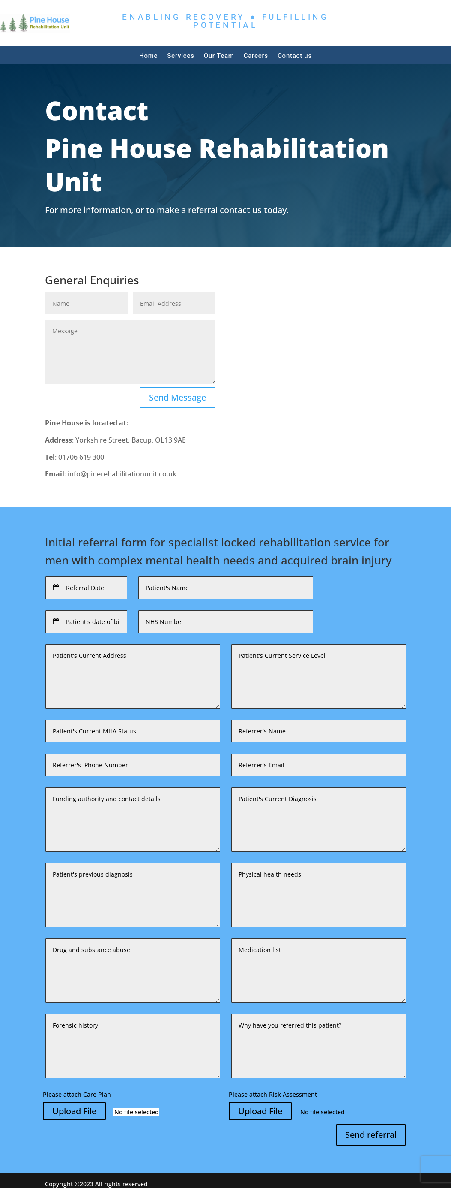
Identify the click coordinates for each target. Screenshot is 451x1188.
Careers (256, 56)
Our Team (219, 56)
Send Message (177, 397)
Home (148, 56)
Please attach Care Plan (77, 1094)
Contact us (295, 56)
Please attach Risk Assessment (273, 1094)
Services (180, 56)
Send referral (371, 1134)
